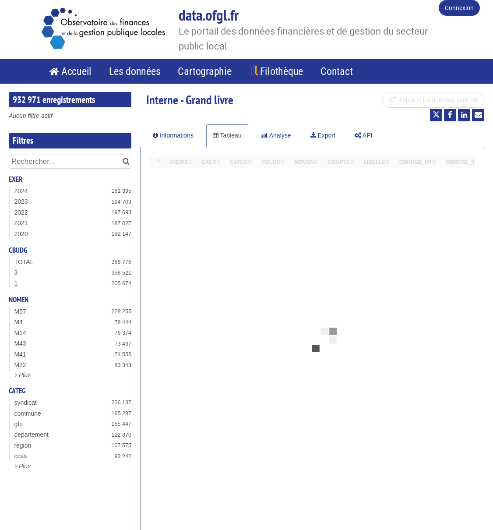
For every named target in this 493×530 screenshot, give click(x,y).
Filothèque (281, 71)
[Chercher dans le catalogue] (125, 162)
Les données (134, 71)
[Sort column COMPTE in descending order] (352, 162)
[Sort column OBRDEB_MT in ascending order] (434, 159)
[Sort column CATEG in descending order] (250, 162)
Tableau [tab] (227, 135)
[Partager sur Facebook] (450, 115)
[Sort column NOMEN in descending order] (316, 162)
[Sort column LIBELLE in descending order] (387, 162)
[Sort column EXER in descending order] (218, 162)
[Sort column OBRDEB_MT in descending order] (434, 162)
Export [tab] (322, 135)
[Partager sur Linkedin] (464, 115)
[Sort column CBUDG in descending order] (283, 162)
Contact (336, 71)
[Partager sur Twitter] (436, 115)
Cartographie (204, 71)
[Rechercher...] (70, 162)
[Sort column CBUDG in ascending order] (283, 159)
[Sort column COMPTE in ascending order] (352, 159)
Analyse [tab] (276, 135)
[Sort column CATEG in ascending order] (250, 159)
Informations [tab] (173, 135)
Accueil (76, 71)
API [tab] (364, 135)
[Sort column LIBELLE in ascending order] (387, 159)
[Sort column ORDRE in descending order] (190, 162)
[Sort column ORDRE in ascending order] (190, 159)
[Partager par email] (478, 115)
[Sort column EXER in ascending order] (218, 159)
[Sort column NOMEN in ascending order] (316, 159)
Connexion (459, 7)
